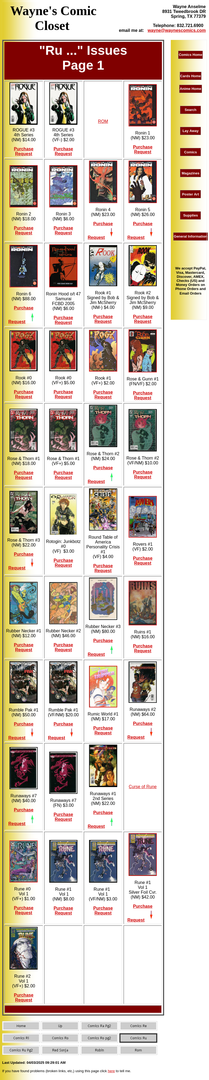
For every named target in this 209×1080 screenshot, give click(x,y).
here (111, 1071)
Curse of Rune (143, 786)
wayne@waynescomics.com (177, 30)
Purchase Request (23, 151)
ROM (103, 121)
